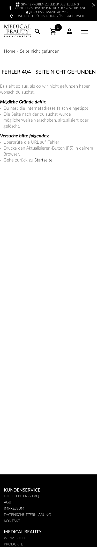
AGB (7, 502)
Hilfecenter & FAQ (21, 496)
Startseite (43, 160)
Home (10, 51)
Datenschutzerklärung (27, 515)
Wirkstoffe (15, 538)
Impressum (14, 508)
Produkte (13, 544)
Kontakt (12, 521)
